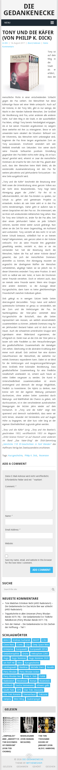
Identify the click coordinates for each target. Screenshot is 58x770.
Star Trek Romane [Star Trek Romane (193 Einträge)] (11, 694)
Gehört (36, 766)
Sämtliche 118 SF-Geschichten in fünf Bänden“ (27, 444)
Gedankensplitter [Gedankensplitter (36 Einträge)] (11, 653)
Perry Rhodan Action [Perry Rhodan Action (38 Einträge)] (29, 672)
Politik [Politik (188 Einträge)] (42, 676)
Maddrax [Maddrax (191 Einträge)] (23, 667)
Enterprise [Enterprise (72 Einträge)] (8, 649)
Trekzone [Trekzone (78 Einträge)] (43, 694)
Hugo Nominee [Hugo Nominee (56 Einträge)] (19, 658)
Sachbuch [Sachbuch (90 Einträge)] (8, 685)
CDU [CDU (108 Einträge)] (44, 640)
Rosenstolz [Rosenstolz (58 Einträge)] (44, 681)
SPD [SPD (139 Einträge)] (19, 690)
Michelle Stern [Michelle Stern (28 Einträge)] (37, 667)
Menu (7, 22)
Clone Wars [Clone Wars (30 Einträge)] (8, 644)
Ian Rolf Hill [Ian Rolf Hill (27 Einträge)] (9, 662)
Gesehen (50, 766)
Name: (9, 515)
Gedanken (22, 766)
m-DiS (5, 43)
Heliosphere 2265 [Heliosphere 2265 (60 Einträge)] (39, 653)
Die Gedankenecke (29, 9)
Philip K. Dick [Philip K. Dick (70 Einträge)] (30, 676)
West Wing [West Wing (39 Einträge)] (19, 699)
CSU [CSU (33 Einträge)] (28, 644)
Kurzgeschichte (15, 455)
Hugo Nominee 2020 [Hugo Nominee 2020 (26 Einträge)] (39, 658)
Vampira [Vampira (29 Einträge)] (7, 699)
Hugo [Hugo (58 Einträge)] (6, 658)
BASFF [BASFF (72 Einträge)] (36, 640)
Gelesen (7, 766)
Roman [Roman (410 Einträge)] (33, 681)
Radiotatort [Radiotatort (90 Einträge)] (8, 681)
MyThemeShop (34, 763)
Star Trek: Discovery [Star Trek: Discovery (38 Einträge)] (33, 690)
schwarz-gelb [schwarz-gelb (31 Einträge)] (43, 685)
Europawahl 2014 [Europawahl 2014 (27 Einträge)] (38, 649)
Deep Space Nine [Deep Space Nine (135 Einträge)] (41, 644)
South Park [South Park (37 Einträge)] (8, 690)
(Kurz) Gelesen (34, 43)
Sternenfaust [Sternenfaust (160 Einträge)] (29, 694)
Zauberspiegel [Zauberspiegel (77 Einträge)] (33, 699)
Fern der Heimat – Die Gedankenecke (22, 624)
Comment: (10, 486)
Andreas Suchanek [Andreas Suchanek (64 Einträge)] (21, 640)
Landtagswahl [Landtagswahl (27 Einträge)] (9, 667)
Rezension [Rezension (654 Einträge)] (22, 681)
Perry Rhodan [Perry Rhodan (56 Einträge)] (10, 672)
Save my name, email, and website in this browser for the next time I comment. (28, 561)
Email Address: (12, 529)
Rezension (44, 455)
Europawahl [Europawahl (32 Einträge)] (21, 649)
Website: (9, 543)
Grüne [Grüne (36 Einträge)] (25, 653)
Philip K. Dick (31, 455)
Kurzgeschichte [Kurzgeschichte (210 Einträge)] (32, 662)
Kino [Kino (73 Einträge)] (19, 662)
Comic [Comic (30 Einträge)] (20, 644)
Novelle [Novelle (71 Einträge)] (50, 667)
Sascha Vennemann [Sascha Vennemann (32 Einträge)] (24, 685)
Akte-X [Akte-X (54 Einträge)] (6, 640)
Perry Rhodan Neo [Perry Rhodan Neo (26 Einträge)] (12, 676)
